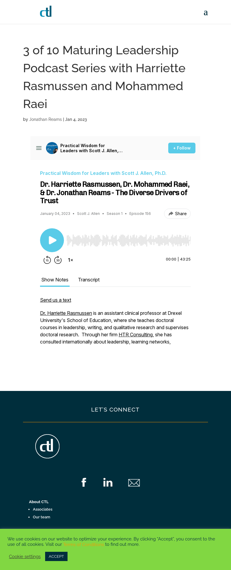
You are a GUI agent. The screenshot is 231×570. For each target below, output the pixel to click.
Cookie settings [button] (25, 556)
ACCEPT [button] (56, 556)
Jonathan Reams (45, 119)
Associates (42, 509)
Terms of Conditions (83, 544)
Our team (41, 517)
